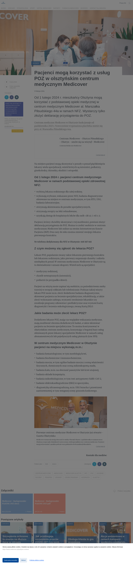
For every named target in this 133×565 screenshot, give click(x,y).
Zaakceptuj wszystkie (10, 560)
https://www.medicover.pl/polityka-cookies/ (16, 549)
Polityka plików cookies (36, 560)
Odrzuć (23, 560)
